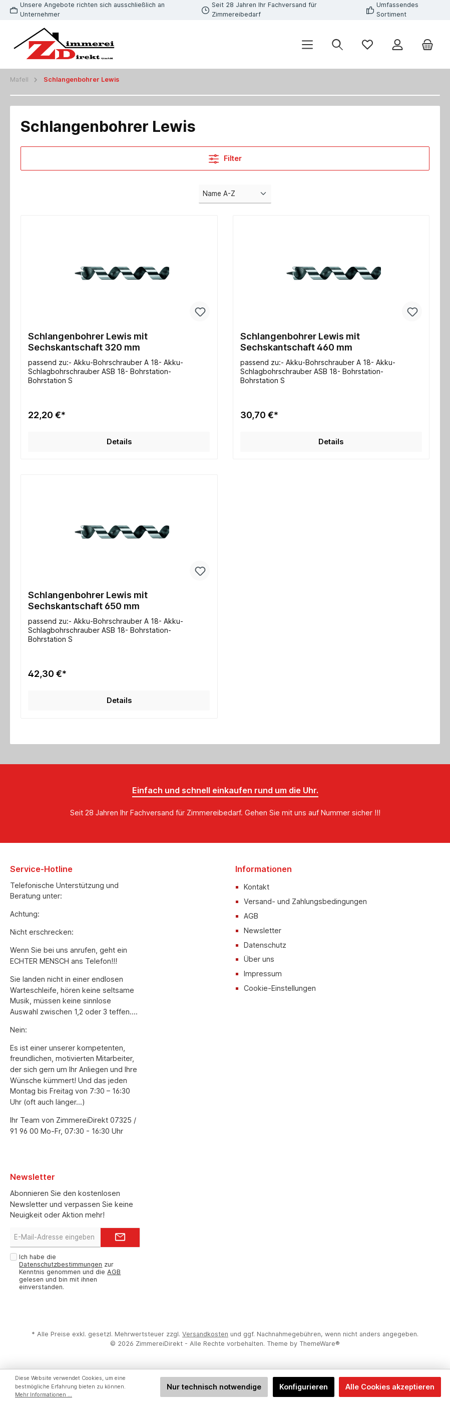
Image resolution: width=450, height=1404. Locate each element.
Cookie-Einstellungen (280, 988)
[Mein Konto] (397, 44)
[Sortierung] (235, 194)
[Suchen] (337, 44)
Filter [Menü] (225, 156)
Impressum (263, 973)
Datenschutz (265, 945)
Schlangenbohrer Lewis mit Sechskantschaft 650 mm (88, 600)
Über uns (259, 959)
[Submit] (120, 1237)
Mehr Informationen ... (43, 1394)
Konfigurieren (303, 1386)
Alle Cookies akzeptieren (389, 1386)
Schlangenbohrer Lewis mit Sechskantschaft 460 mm (300, 342)
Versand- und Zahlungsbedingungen (305, 901)
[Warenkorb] (427, 44)
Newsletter (262, 930)
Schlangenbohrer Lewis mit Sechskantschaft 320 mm (88, 342)
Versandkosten (205, 1334)
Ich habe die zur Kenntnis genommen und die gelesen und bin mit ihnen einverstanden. (70, 1272)
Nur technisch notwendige (214, 1386)
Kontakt (256, 887)
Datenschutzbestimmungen (60, 1264)
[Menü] (307, 44)
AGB (251, 916)
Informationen (263, 869)
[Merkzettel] (367, 44)
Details (119, 441)
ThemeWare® (319, 1343)
